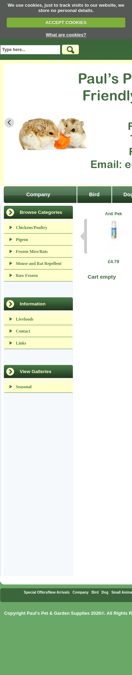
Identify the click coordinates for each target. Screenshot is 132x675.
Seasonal (24, 386)
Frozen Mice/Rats (32, 251)
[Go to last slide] (9, 123)
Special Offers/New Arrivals (46, 592)
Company (38, 194)
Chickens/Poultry (31, 227)
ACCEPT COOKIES (66, 22)
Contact (23, 331)
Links (21, 343)
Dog (104, 592)
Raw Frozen (27, 275)
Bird (94, 194)
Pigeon (22, 239)
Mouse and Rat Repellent (39, 263)
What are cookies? (66, 34)
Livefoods (24, 319)
